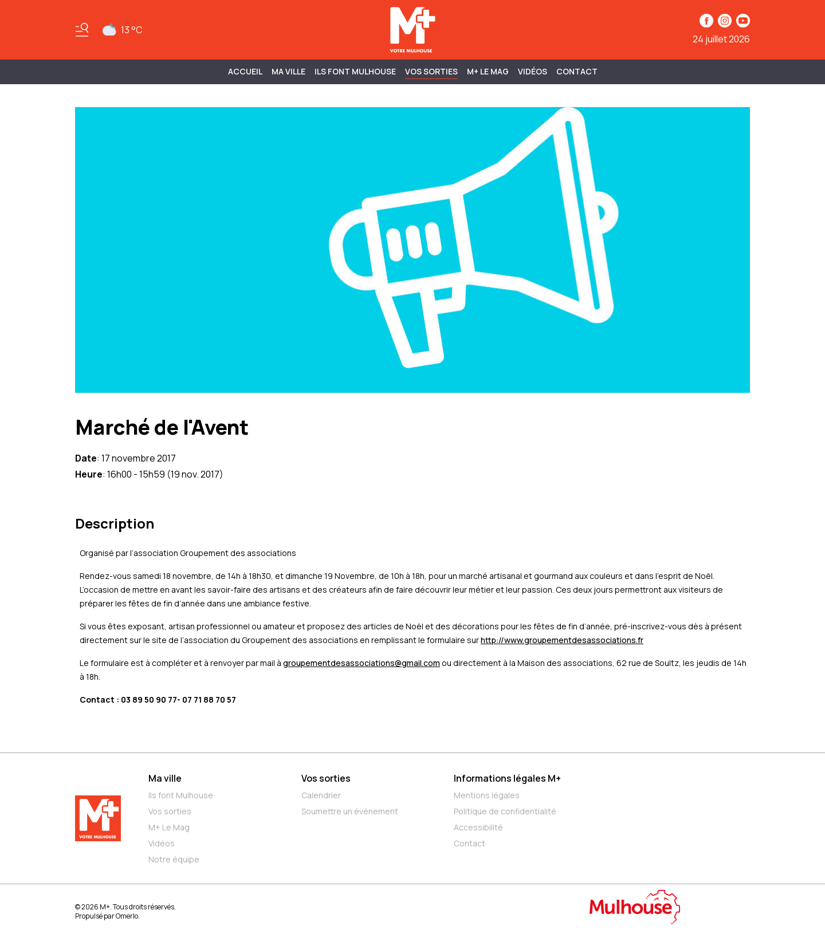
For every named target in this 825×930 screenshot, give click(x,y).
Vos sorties (431, 71)
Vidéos (532, 71)
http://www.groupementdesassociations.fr (562, 640)
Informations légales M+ (507, 778)
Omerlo (127, 916)
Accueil (245, 71)
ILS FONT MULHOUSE (355, 71)
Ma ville (165, 778)
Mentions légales (487, 795)
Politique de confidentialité (505, 811)
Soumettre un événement (349, 811)
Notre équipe (173, 859)
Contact (577, 71)
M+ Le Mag (488, 71)
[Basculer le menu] (82, 30)
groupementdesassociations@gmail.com (361, 662)
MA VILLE (288, 71)
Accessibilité (478, 827)
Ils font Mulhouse (180, 795)
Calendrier (321, 795)
